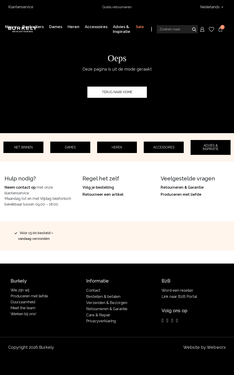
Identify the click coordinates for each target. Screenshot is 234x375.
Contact (93, 290)
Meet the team (24, 308)
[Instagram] (162, 320)
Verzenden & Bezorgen (106, 302)
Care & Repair (98, 315)
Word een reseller (177, 290)
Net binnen (23, 147)
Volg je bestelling (98, 187)
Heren (117, 147)
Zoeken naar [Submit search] (194, 29)
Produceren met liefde (181, 194)
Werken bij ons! (24, 315)
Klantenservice (20, 7)
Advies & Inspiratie (210, 147)
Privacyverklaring (101, 321)
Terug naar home (117, 92)
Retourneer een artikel (102, 194)
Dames (70, 147)
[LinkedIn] (172, 320)
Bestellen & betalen (103, 296)
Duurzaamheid (23, 302)
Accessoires (163, 147)
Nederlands (210, 7)
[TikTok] (177, 320)
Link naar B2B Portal (179, 296)
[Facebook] (167, 320)
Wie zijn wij (20, 290)
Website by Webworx (204, 347)
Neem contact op (20, 187)
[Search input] (177, 29)
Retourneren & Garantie (182, 187)
